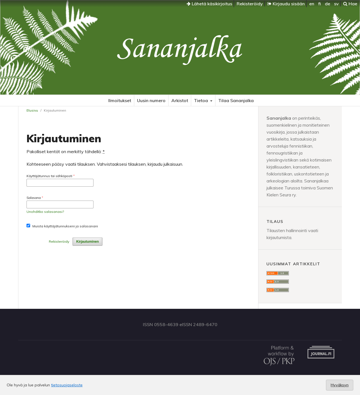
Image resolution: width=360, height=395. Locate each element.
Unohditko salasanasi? (45, 211)
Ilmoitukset (119, 100)
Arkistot (179, 100)
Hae (350, 3)
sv (336, 3)
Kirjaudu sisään (286, 3)
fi (319, 3)
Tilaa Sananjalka (236, 100)
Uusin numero (151, 100)
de (327, 3)
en (311, 3)
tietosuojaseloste (67, 384)
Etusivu (32, 110)
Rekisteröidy (250, 3)
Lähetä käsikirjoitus (209, 3)
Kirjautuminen (87, 242)
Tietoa (201, 100)
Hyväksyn (340, 384)
